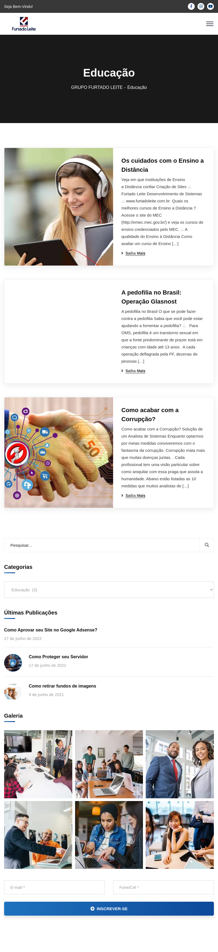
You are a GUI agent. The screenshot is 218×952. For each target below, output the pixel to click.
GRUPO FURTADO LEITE (97, 87)
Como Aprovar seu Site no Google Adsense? (50, 630)
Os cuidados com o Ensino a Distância (162, 165)
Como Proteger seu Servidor (58, 656)
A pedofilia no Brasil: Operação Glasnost (151, 297)
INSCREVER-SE (109, 908)
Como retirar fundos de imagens (62, 686)
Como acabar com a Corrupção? (150, 415)
